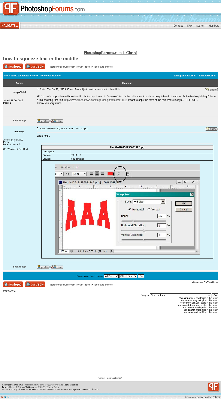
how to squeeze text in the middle (40, 58)
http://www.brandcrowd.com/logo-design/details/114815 (95, 99)
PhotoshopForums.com (34, 385)
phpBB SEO (40, 387)
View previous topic (185, 75)
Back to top (19, 120)
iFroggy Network (52, 385)
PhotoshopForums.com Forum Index (69, 66)
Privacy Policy (52, 387)
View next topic (207, 75)
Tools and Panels (103, 66)
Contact (102, 378)
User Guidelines (20, 75)
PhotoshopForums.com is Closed (110, 53)
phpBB (16, 387)
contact (53, 75)
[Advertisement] (110, 40)
